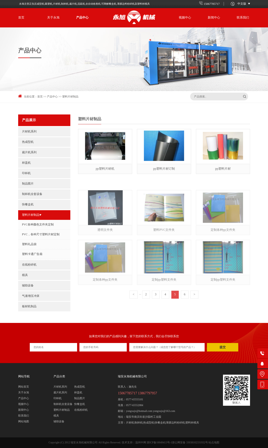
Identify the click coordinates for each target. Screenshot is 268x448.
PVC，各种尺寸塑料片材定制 (41, 234)
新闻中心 (214, 17)
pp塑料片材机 (105, 168)
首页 (21, 17)
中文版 (243, 3)
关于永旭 (53, 17)
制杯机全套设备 (32, 194)
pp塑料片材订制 (164, 168)
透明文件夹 (105, 242)
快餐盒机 (28, 204)
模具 (25, 275)
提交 (223, 347)
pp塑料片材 (223, 168)
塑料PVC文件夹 (164, 242)
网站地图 (23, 421)
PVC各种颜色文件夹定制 (38, 224)
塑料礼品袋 (29, 244)
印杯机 (26, 173)
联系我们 (243, 17)
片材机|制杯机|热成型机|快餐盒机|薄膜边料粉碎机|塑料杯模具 (162, 422)
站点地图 (213, 442)
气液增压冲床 (30, 296)
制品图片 (29, 183)
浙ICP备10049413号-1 (159, 442)
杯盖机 (26, 162)
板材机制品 (29, 306)
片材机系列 (29, 131)
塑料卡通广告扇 (32, 254)
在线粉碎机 (29, 264)
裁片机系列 (29, 152)
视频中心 (185, 17)
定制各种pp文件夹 (223, 242)
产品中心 (82, 17)
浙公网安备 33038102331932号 (190, 442)
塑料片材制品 (70, 96)
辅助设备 (28, 285)
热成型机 (28, 142)
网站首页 (23, 386)
